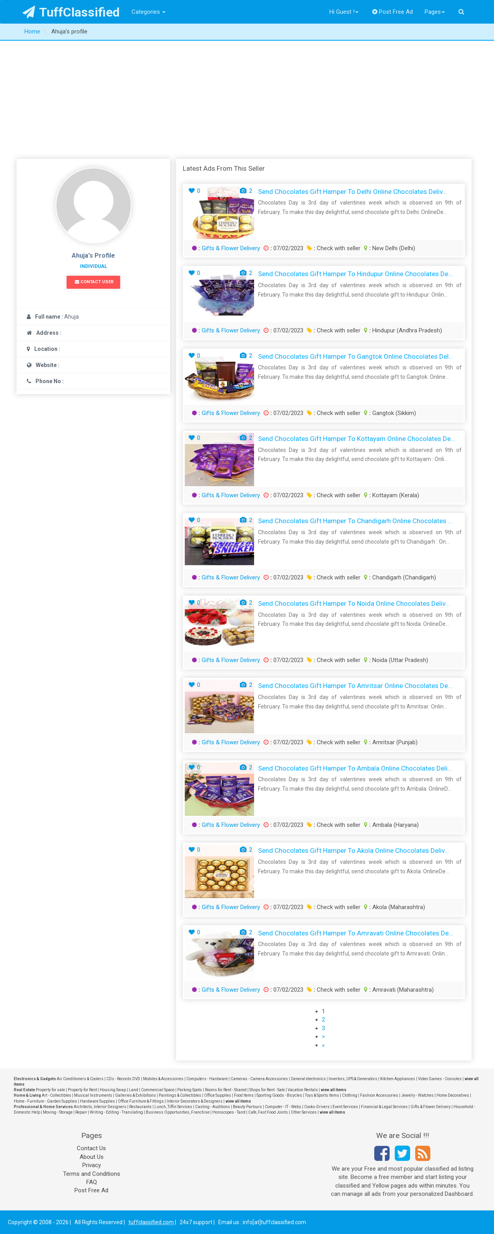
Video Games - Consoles (440, 1079)
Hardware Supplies (97, 1101)
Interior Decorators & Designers (195, 1101)
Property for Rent (82, 1090)
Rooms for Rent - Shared (226, 1090)
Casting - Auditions (212, 1107)
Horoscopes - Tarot (228, 1112)
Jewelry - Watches (417, 1095)
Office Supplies (217, 1095)
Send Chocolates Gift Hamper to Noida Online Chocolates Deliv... (354, 603)
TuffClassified (71, 12)
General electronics (308, 1079)
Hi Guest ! (343, 11)
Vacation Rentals (303, 1090)
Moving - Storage (57, 1112)
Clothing (349, 1095)
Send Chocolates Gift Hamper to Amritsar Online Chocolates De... (355, 686)
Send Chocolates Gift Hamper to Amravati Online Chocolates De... (355, 933)
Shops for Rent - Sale (267, 1090)
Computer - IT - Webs (283, 1107)
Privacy (91, 1165)
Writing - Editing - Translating (116, 1112)
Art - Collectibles (56, 1095)
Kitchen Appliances (397, 1079)
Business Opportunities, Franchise (178, 1112)
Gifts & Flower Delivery (231, 248)
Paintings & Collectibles (180, 1095)
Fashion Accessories (379, 1095)
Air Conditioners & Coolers (80, 1079)
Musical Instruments (93, 1095)
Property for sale (50, 1090)
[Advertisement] (247, 100)
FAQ (91, 1182)
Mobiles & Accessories (163, 1079)
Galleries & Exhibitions (135, 1095)
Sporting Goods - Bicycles (279, 1095)
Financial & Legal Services (384, 1107)
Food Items (244, 1095)
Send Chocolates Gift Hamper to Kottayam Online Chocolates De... (356, 439)
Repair (81, 1112)
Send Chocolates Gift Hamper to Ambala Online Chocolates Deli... (355, 768)
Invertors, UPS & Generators (353, 1079)
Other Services (304, 1112)
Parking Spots (189, 1090)
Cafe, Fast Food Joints (268, 1112)
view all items (333, 1090)
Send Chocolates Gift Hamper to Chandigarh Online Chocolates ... (355, 521)
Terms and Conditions (91, 1173)
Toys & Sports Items (322, 1095)
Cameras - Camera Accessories (259, 1079)
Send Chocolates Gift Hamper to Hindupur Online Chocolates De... (355, 274)
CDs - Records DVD (123, 1079)
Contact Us (91, 1148)
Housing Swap (113, 1090)
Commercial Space (158, 1090)
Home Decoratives (452, 1095)
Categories (148, 11)
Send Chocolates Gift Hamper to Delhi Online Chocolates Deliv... (352, 192)
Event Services (345, 1107)
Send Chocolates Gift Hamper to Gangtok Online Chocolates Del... (355, 356)
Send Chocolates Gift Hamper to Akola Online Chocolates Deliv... (353, 850)
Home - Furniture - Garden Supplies (45, 1101)
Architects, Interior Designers (100, 1107)
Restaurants (140, 1107)
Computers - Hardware (207, 1079)
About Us (92, 1156)
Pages (435, 11)
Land (133, 1090)
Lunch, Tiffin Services (173, 1107)
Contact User (94, 281)
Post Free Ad (392, 11)
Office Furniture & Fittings (141, 1101)
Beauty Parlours (247, 1107)
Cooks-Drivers (317, 1107)
